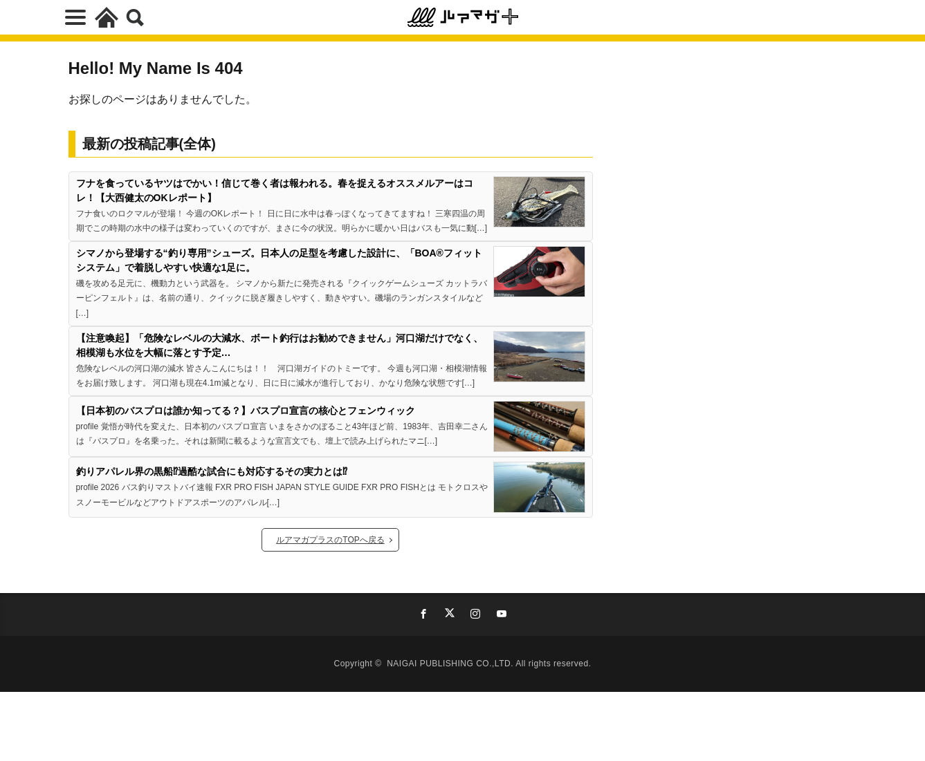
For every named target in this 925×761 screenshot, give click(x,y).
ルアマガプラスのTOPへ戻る (330, 540)
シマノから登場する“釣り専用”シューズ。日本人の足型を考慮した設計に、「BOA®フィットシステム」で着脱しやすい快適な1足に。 (279, 260)
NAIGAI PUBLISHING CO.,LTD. (451, 663)
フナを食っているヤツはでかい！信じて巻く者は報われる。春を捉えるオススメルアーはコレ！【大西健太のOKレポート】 (274, 190)
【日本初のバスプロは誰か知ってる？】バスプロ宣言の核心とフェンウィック (245, 410)
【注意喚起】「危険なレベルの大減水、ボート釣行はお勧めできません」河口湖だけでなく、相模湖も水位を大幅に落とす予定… (279, 345)
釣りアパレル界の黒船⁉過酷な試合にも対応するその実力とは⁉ (211, 471)
